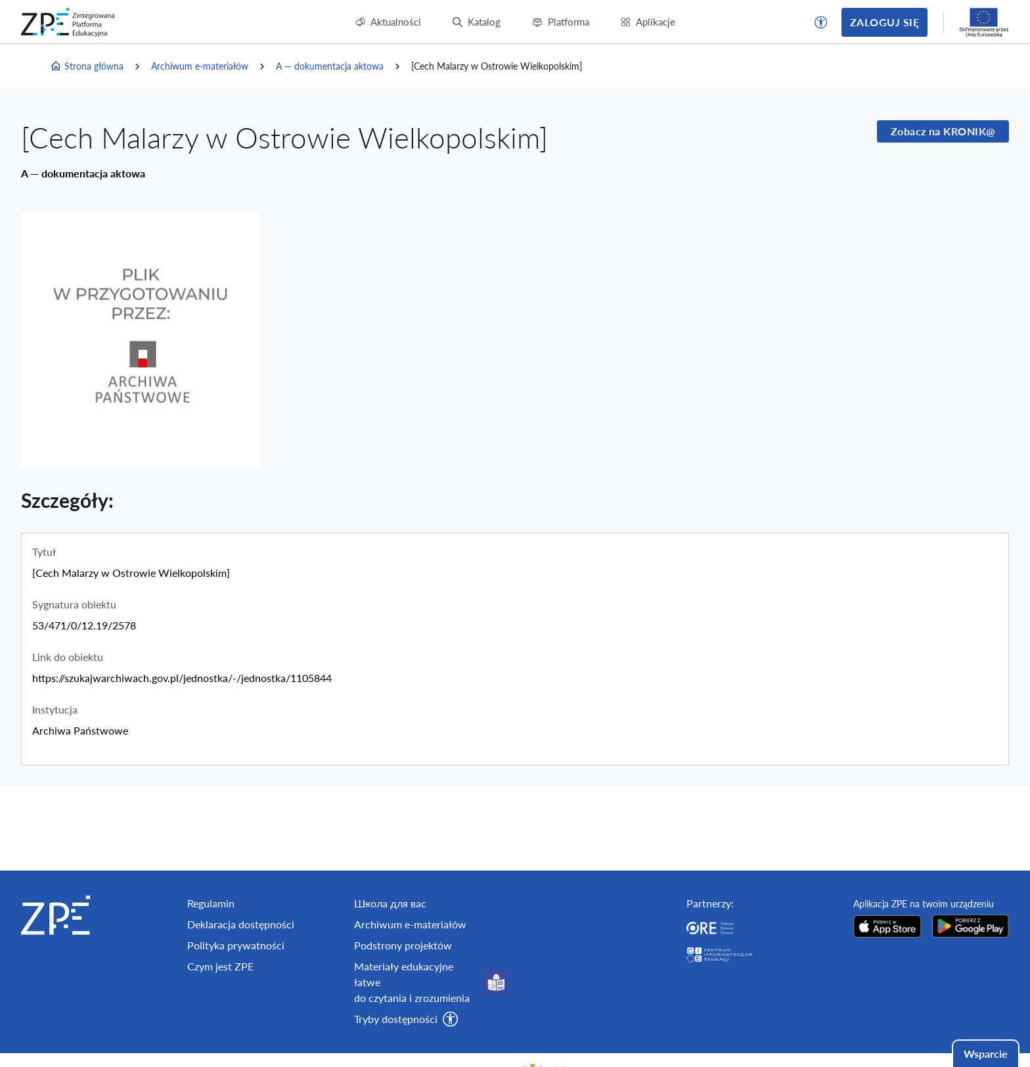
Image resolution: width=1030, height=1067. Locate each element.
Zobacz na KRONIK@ (943, 131)
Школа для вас (390, 910)
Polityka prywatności (235, 952)
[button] (821, 22)
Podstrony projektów (403, 952)
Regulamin (211, 910)
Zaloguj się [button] (884, 22)
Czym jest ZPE (220, 973)
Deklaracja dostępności (240, 931)
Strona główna (86, 66)
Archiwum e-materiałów (199, 66)
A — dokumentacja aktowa (330, 66)
